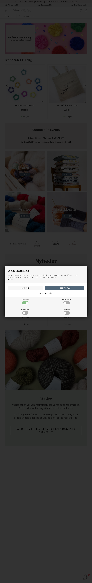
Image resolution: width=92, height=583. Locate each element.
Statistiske (67, 312)
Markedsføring (66, 301)
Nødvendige (25, 301)
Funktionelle (25, 312)
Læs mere (11, 279)
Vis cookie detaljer (46, 293)
